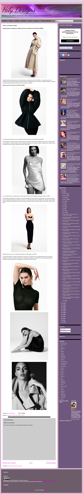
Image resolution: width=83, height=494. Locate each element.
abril (63, 208)
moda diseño (64, 386)
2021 (62, 308)
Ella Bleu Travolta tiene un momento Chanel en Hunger (70, 242)
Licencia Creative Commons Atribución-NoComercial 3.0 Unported (43, 480)
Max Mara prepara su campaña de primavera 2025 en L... (69, 255)
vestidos (63, 397)
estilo (62, 371)
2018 (62, 314)
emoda (62, 369)
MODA (10, 20)
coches (62, 359)
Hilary (74, 409)
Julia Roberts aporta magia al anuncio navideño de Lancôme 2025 (73, 154)
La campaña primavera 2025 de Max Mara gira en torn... (70, 264)
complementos (64, 363)
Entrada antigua (51, 463)
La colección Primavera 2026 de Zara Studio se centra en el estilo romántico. (74, 165)
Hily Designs (18, 9)
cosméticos (63, 364)
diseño (19, 415)
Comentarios (63, 331)
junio (63, 205)
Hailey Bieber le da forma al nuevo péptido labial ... (70, 270)
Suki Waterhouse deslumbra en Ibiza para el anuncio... (70, 224)
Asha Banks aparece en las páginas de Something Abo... (71, 248)
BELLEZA (36, 20)
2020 (62, 310)
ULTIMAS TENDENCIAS (46, 20)
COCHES (17, 20)
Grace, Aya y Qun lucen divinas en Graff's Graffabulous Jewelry (72, 111)
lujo (61, 377)
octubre (64, 197)
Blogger (46, 490)
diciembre (64, 193)
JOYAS (30, 20)
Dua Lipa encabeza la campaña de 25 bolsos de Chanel (70, 276)
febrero (64, 212)
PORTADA (4, 20)
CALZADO (23, 20)
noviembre (64, 195)
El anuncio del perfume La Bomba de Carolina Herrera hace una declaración (73, 175)
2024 (62, 303)
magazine (63, 381)
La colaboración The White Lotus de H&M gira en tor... (70, 233)
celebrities (63, 358)
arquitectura (63, 344)
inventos (63, 373)
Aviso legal (5, 486)
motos (62, 387)
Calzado (62, 354)
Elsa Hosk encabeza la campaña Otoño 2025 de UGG (73, 143)
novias (62, 389)
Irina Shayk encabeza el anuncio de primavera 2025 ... (70, 218)
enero (63, 300)
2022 (62, 307)
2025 (62, 191)
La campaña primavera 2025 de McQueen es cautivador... (69, 252)
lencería (62, 376)
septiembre (65, 199)
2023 (62, 305)
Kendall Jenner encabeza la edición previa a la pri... (70, 288)
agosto (64, 201)
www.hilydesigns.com (48, 481)
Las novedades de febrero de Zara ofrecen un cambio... (70, 215)
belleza (62, 351)
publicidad (63, 394)
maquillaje (63, 382)
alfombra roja (64, 343)
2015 (62, 320)
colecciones (14, 415)
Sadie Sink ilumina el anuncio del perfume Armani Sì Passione (73, 133)
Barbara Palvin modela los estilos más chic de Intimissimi (73, 100)
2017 (62, 316)
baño (62, 349)
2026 (62, 190)
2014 (62, 322)
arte (61, 346)
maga (62, 379)
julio (63, 203)
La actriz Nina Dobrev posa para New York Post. (73, 79)
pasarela (63, 391)
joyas (62, 374)
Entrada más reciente (9, 463)
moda (22, 415)
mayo (63, 206)
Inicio (30, 463)
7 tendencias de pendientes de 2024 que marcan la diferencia (73, 122)
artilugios (63, 348)
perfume (62, 392)
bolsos (62, 353)
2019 (62, 312)
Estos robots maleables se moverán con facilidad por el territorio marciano (73, 89)
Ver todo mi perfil (75, 419)
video (62, 399)
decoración (63, 366)
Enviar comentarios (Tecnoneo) (15, 465)
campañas (9, 415)
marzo (63, 210)
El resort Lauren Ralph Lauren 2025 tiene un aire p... (70, 239)
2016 (62, 318)
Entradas (63, 329)
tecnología (63, 396)
